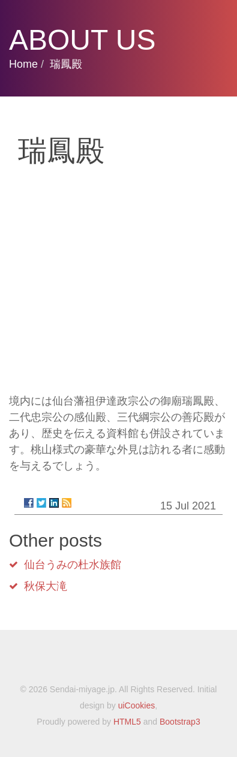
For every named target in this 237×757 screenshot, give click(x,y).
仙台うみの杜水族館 (72, 565)
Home (23, 64)
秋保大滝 (45, 586)
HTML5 (127, 721)
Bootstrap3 (180, 721)
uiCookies (136, 705)
